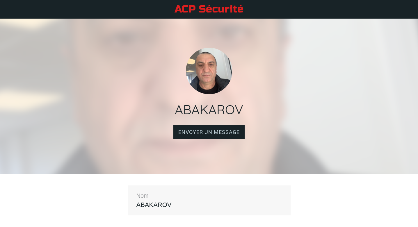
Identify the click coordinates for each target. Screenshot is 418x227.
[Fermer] (9, 9)
